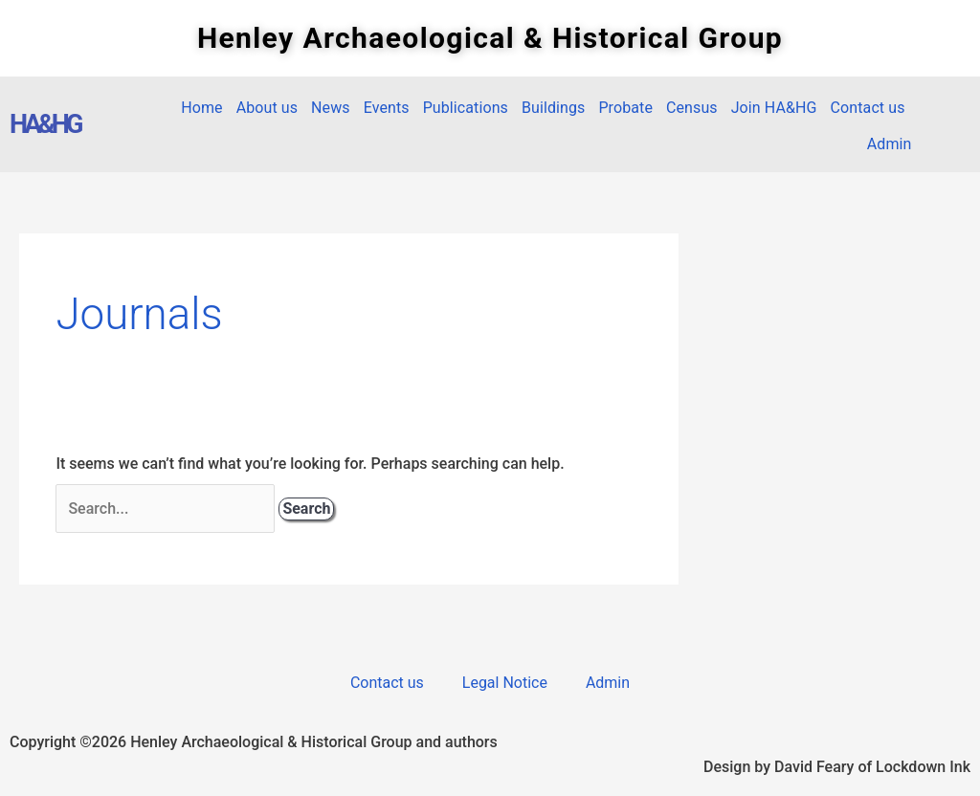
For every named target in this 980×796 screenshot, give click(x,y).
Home (201, 108)
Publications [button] (465, 108)
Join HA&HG (774, 108)
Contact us (868, 108)
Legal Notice (504, 683)
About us (267, 108)
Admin (889, 144)
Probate (625, 108)
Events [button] (387, 108)
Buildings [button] (553, 108)
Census (692, 108)
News (330, 108)
